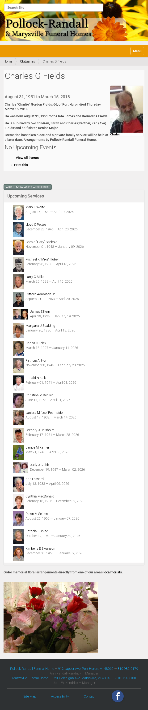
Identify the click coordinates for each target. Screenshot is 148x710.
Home (8, 61)
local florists (112, 572)
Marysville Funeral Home (30, 678)
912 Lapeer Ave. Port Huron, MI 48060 (86, 669)
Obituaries (27, 61)
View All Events (27, 158)
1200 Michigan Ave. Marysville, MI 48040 (81, 678)
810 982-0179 (128, 669)
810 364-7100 (125, 678)
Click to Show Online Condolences (27, 187)
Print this (21, 165)
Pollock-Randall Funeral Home (32, 669)
